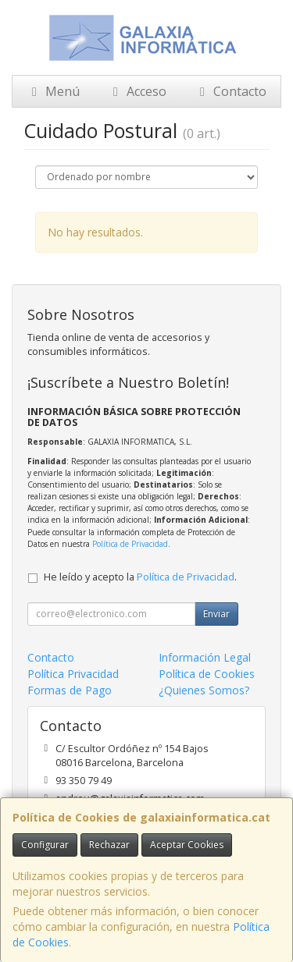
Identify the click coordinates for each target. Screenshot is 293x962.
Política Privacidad (73, 673)
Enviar (216, 613)
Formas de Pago (69, 690)
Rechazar (109, 844)
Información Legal (205, 657)
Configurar (45, 844)
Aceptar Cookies (186, 844)
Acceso (137, 91)
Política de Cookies (207, 673)
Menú (53, 91)
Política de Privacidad (130, 543)
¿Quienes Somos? (204, 690)
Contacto (230, 91)
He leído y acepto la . (140, 577)
